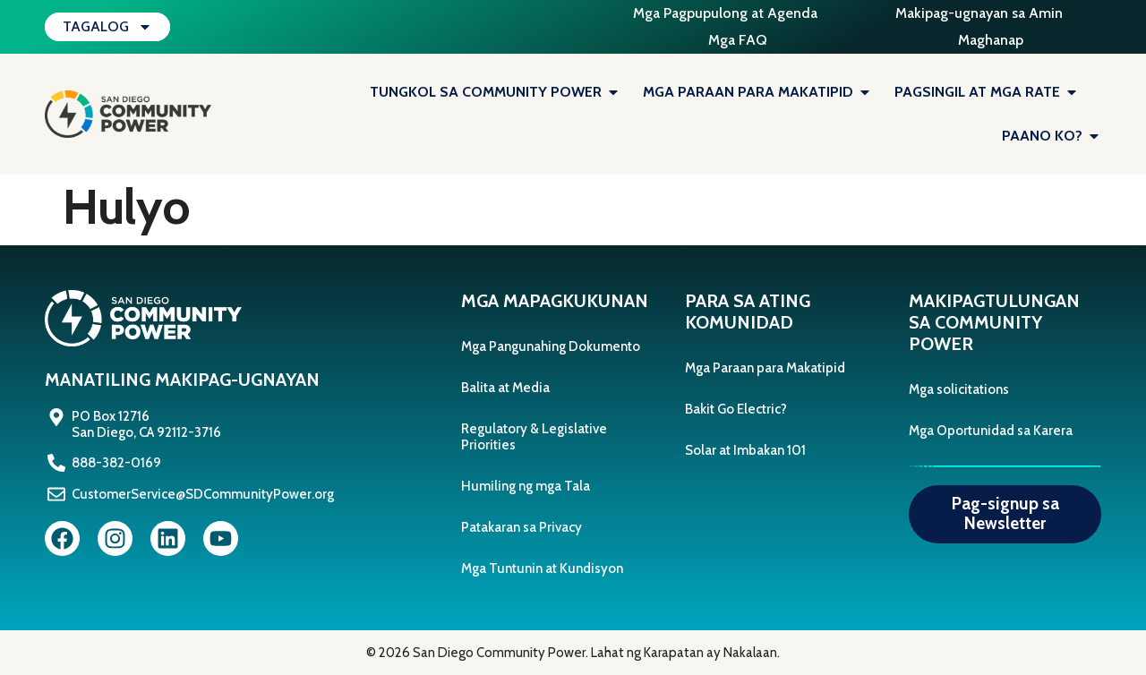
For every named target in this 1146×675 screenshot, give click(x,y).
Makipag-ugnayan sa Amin (979, 12)
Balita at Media (505, 388)
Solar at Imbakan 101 (745, 450)
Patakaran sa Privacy (521, 527)
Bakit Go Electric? (736, 409)
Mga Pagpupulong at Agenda (725, 12)
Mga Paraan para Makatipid (765, 368)
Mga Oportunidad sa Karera (991, 431)
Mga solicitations (959, 389)
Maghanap (990, 39)
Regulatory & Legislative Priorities (534, 437)
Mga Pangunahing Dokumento (550, 346)
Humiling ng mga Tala (525, 486)
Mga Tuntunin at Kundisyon (542, 568)
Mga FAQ (737, 39)
